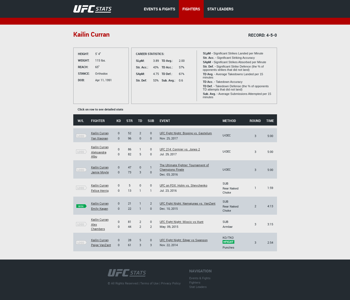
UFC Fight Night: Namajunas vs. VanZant (187, 203)
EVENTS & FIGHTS (159, 8)
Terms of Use (149, 283)
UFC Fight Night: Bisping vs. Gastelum (186, 133)
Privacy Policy (171, 283)
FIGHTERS (191, 8)
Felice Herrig (100, 190)
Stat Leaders (198, 287)
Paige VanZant (101, 245)
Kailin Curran (100, 133)
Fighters (194, 282)
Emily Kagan (99, 208)
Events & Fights (200, 278)
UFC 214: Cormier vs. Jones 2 (180, 149)
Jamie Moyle (100, 172)
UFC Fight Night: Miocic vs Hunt (181, 222)
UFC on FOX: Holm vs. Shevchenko (183, 185)
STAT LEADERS (220, 8)
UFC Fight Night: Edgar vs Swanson (184, 240)
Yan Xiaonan (99, 138)
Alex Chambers (98, 226)
